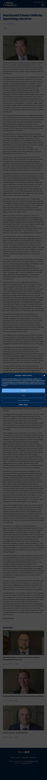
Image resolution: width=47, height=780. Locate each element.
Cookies (20, 404)
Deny (23, 395)
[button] (44, 375)
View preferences (23, 400)
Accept (23, 390)
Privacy (26, 404)
